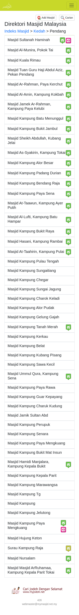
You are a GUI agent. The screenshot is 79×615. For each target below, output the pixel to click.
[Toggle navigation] (71, 5)
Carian (67, 18)
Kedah (39, 31)
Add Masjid (45, 18)
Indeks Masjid (16, 31)
